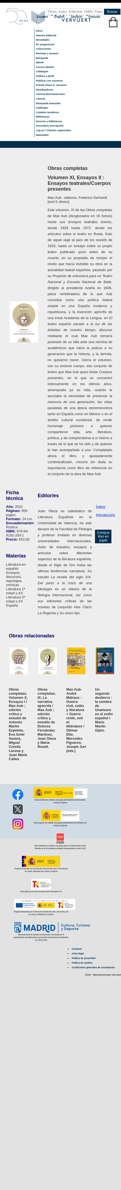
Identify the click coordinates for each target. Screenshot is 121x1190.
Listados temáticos (47, 112)
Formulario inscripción (50, 125)
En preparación (45, 44)
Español (43, 16)
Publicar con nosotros (49, 80)
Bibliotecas (43, 116)
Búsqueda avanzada (48, 103)
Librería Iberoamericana (50, 94)
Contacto (77, 949)
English (59, 16)
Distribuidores (44, 89)
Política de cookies (82, 962)
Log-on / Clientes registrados (53, 130)
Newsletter (42, 135)
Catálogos (42, 71)
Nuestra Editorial (46, 35)
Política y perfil (45, 76)
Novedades (43, 39)
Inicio (39, 30)
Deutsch (77, 16)
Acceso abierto (45, 67)
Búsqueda (42, 58)
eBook (40, 62)
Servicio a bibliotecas (49, 121)
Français (94, 16)
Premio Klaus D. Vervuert (51, 85)
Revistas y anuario (47, 53)
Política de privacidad (83, 958)
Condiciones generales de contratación (93, 967)
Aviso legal (78, 953)
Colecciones (43, 48)
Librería (40, 98)
